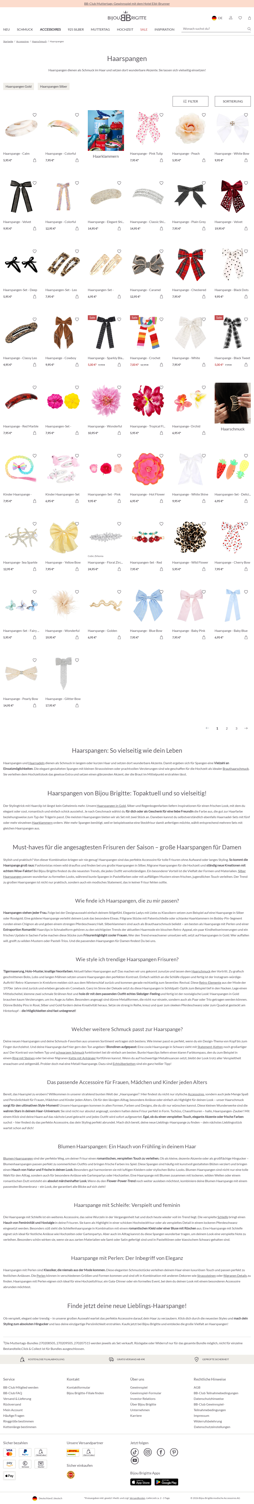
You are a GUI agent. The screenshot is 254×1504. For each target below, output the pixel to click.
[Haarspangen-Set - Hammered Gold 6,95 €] (106, 275)
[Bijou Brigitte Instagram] (147, 1452)
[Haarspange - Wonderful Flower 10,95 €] (106, 411)
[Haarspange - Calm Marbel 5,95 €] (21, 138)
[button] (230, 18)
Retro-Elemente (210, 982)
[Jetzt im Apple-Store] (140, 1481)
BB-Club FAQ (12, 1393)
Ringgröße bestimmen (18, 1421)
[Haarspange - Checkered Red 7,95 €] (190, 275)
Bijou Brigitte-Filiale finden (85, 1393)
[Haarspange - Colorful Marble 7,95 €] (63, 138)
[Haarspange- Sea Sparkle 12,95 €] (21, 547)
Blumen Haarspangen (18, 1158)
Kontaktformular (78, 1387)
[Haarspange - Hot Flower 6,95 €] (148, 479)
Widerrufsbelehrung (208, 1421)
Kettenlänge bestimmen (19, 1427)
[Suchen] (249, 29)
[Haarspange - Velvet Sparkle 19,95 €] (233, 206)
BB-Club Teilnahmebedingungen (216, 1393)
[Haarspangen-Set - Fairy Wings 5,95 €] (21, 615)
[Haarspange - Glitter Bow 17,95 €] (63, 683)
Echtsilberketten (124, 1064)
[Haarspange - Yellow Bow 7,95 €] (63, 547)
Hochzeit (125, 29)
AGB (197, 1387)
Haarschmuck (201, 971)
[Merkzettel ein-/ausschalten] (34, 115)
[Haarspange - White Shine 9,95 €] (190, 479)
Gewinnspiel (138, 1387)
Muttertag (100, 29)
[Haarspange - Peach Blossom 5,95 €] (190, 138)
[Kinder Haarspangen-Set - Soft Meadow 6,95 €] (63, 479)
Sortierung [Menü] (233, 101)
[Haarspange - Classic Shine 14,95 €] (148, 206)
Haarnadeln (36, 763)
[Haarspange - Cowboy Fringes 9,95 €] (63, 343)
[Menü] (191, 101)
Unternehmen (140, 1410)
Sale (143, 29)
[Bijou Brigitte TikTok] (134, 1452)
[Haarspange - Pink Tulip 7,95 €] (148, 138)
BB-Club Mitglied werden (20, 1387)
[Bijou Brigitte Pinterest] (173, 1452)
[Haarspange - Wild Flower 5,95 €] (190, 547)
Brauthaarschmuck (236, 768)
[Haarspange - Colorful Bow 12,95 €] (63, 206)
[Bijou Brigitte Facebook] (160, 1452)
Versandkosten (137, 1498)
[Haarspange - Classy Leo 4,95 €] (21, 343)
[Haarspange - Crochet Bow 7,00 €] (148, 343)
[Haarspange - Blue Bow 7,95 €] (148, 615)
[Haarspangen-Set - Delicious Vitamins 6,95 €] (233, 479)
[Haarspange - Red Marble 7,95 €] (21, 411)
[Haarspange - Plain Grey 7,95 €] (190, 206)
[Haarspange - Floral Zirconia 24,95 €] (106, 547)
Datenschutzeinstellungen (212, 1427)
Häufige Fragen (13, 1415)
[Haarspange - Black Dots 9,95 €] (233, 275)
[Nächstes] (246, 728)
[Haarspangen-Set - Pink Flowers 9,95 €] (106, 479)
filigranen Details (235, 1275)
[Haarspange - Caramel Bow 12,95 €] (148, 275)
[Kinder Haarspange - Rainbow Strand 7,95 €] (21, 479)
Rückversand (12, 1404)
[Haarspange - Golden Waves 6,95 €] (106, 615)
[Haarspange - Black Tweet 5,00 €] (233, 343)
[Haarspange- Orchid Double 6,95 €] (190, 411)
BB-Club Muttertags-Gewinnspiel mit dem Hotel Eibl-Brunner (127, 3)
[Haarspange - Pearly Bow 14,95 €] (21, 683)
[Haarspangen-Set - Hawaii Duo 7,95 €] (63, 411)
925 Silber (76, 29)
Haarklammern (42, 822)
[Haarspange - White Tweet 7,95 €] (190, 343)
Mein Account (13, 1410)
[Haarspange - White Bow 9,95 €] (233, 138)
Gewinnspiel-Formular (145, 1393)
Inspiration (164, 29)
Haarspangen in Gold (111, 805)
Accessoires (50, 29)
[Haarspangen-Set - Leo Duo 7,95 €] (63, 275)
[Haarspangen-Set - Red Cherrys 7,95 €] (148, 547)
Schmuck (25, 29)
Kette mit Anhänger (82, 1058)
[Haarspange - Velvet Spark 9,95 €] (21, 206)
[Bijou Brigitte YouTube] (134, 1460)
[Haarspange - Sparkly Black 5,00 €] (106, 343)
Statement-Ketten (210, 1047)
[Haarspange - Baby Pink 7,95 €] (190, 615)
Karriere (136, 1415)
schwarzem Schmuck (70, 1052)
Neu (6, 29)
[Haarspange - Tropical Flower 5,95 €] (148, 411)
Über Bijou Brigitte (143, 1404)
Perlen (41, 1275)
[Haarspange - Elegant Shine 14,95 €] (106, 206)
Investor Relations (143, 1398)
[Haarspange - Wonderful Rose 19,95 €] (63, 615)
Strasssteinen (206, 1275)
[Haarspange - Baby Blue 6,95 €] (233, 615)
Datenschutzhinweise (209, 1398)
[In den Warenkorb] (34, 160)
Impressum (201, 1415)
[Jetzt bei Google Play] (166, 1481)
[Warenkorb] (249, 18)
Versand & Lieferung (17, 1398)
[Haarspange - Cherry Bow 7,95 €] (233, 547)
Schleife (222, 1217)
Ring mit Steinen (23, 1058)
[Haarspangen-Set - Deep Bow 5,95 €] (21, 275)
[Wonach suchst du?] (216, 28)
